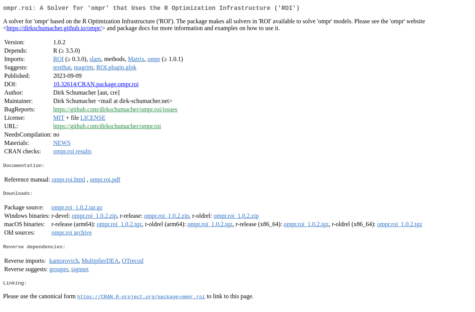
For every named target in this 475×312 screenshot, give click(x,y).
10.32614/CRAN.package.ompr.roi (95, 85)
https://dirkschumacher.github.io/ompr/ (54, 29)
